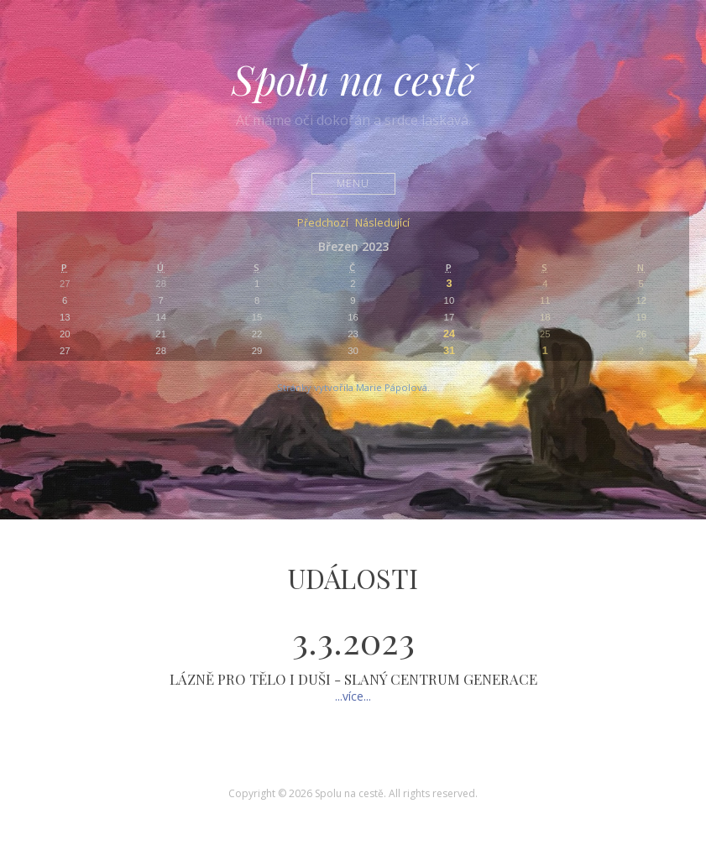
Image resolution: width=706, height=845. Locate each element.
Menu (353, 183)
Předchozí (322, 223)
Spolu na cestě (353, 79)
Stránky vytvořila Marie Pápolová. (353, 387)
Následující (382, 223)
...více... (353, 696)
